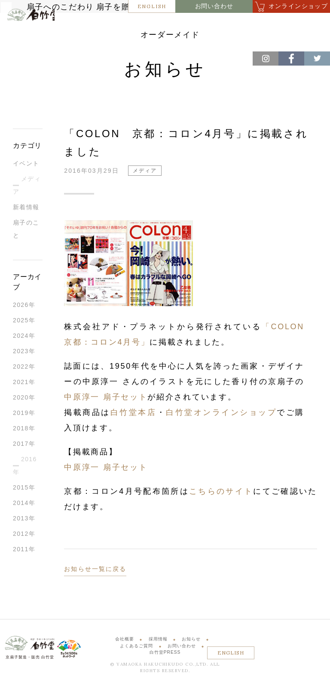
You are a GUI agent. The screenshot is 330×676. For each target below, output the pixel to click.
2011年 (24, 551)
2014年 (24, 505)
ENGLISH (152, 6)
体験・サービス (151, 38)
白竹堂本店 (133, 414)
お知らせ (191, 641)
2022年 (24, 368)
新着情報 (26, 209)
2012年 (24, 535)
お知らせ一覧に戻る (95, 571)
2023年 (24, 353)
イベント (26, 165)
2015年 (24, 489)
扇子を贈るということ (172, 24)
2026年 (24, 306)
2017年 (24, 445)
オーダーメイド (210, 38)
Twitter (317, 58)
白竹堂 (29, 36)
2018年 (24, 430)
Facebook (291, 58)
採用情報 (158, 641)
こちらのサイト (221, 493)
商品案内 (230, 24)
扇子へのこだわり (101, 24)
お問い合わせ (214, 6)
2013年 (24, 520)
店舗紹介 (272, 24)
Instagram (265, 58)
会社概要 (124, 641)
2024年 (24, 337)
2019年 (24, 415)
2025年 (24, 322)
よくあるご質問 (136, 647)
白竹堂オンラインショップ (221, 414)
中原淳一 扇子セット (105, 399)
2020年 (24, 399)
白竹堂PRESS (165, 654)
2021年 (24, 384)
